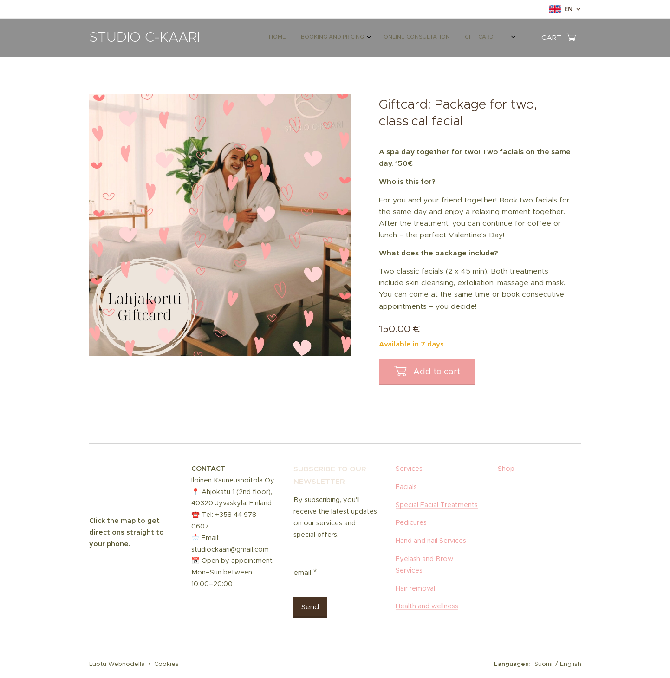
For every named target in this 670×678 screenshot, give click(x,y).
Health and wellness (427, 606)
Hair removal (415, 588)
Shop (506, 468)
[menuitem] (387, 37)
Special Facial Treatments (437, 504)
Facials (406, 486)
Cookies (166, 664)
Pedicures (411, 522)
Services (409, 468)
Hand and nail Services (431, 540)
